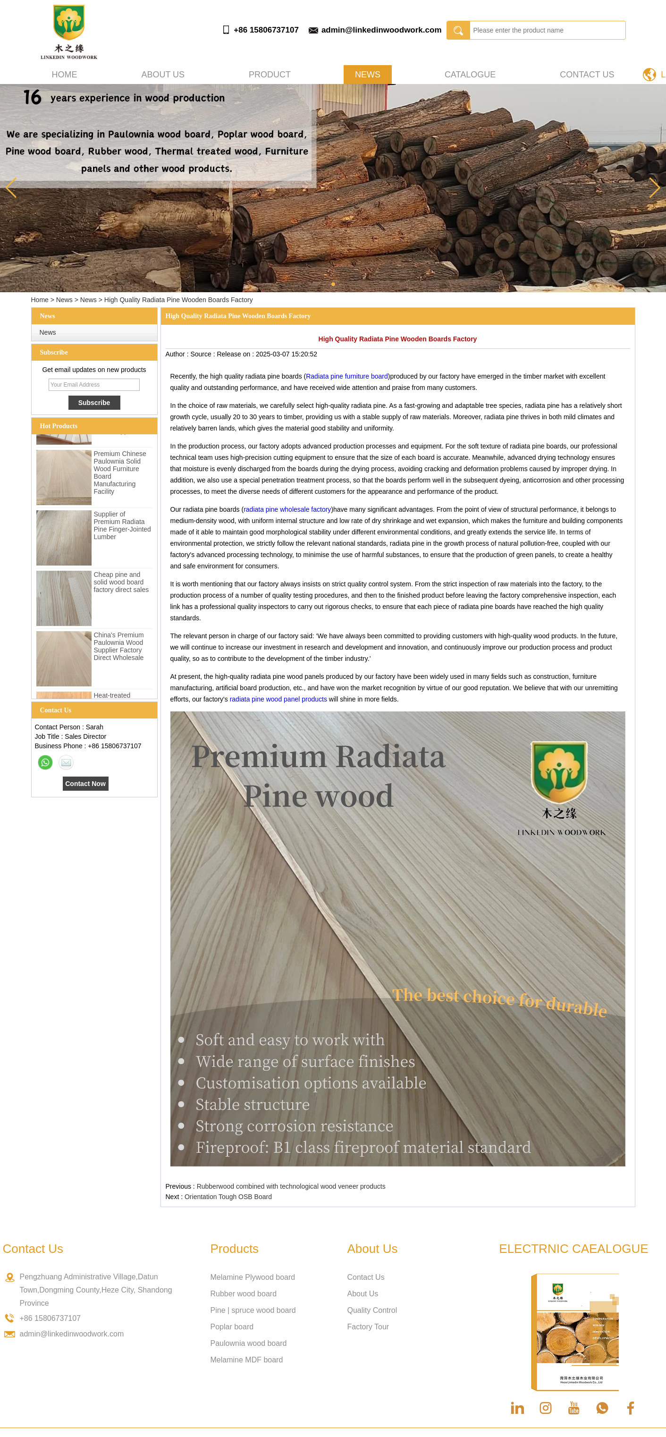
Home (64, 74)
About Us (363, 1294)
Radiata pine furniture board (347, 376)
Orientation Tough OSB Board (228, 1196)
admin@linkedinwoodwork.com (381, 29)
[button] (333, 284)
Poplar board (232, 1327)
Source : (203, 354)
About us (163, 74)
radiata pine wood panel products (278, 699)
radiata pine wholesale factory (287, 509)
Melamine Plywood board (253, 1277)
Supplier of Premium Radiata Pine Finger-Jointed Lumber (122, 528)
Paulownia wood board (249, 1343)
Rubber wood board (244, 1294)
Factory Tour (368, 1327)
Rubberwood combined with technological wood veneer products (291, 1186)
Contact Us (587, 74)
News (367, 74)
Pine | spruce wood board (253, 1310)
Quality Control (372, 1310)
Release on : (236, 354)
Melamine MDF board (247, 1360)
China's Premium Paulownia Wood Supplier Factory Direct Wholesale (119, 649)
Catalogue (470, 74)
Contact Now (85, 783)
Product (270, 74)
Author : (178, 354)
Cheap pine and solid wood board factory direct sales (121, 584)
